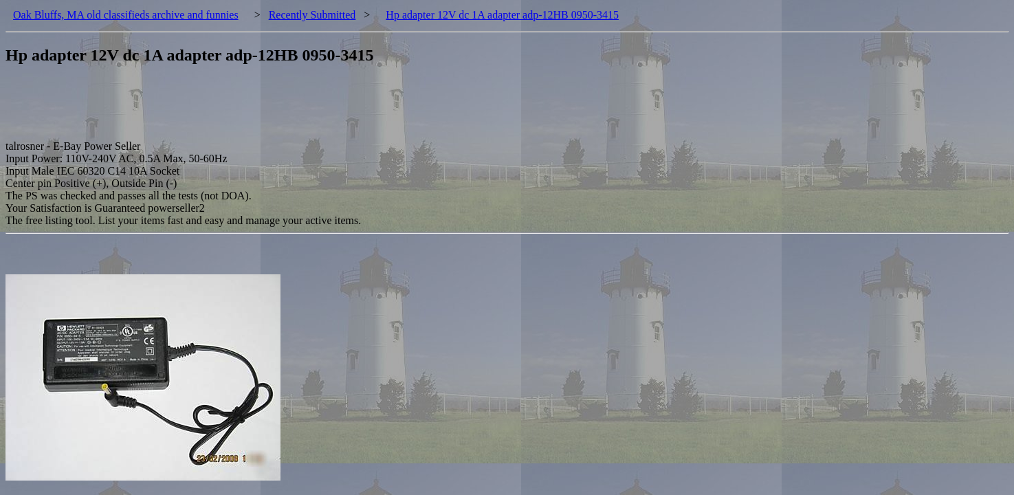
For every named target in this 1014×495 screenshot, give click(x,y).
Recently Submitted (312, 15)
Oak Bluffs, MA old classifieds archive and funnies (126, 15)
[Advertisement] (255, 109)
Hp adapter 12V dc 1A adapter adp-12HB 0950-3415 (502, 15)
